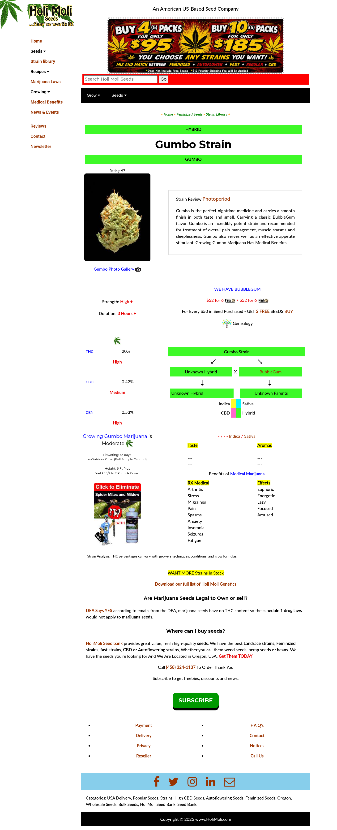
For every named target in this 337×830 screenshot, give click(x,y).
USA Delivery (119, 797)
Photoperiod (216, 199)
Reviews (39, 126)
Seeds (38, 51)
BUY (288, 311)
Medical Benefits (47, 101)
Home (36, 41)
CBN (90, 412)
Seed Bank (186, 804)
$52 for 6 (215, 300)
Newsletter (41, 146)
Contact (38, 136)
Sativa (250, 436)
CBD (90, 382)
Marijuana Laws (46, 81)
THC (89, 351)
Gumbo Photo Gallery (117, 269)
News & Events (45, 112)
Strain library (43, 61)
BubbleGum (271, 371)
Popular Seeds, (146, 797)
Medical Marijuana (247, 473)
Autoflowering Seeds (224, 797)
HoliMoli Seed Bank (157, 804)
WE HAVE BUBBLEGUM (237, 289)
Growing (40, 91)
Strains (166, 797)
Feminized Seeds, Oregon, (268, 797)
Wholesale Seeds (101, 804)
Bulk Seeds (128, 804)
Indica (234, 436)
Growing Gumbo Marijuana (116, 436)
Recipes (40, 71)
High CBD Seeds (189, 797)
